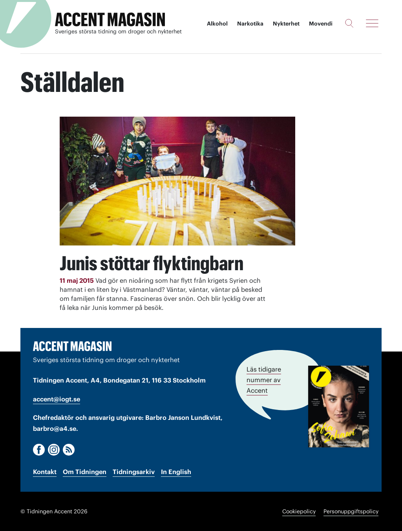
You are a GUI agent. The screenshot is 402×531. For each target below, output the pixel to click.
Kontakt (45, 472)
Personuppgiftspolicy (350, 511)
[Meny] (372, 23)
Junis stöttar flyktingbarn (151, 263)
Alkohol (217, 23)
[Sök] (349, 23)
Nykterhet (286, 23)
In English (176, 472)
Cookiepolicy (299, 511)
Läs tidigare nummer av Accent (264, 379)
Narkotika (250, 23)
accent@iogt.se (56, 399)
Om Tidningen (84, 472)
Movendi (321, 23)
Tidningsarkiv (134, 472)
